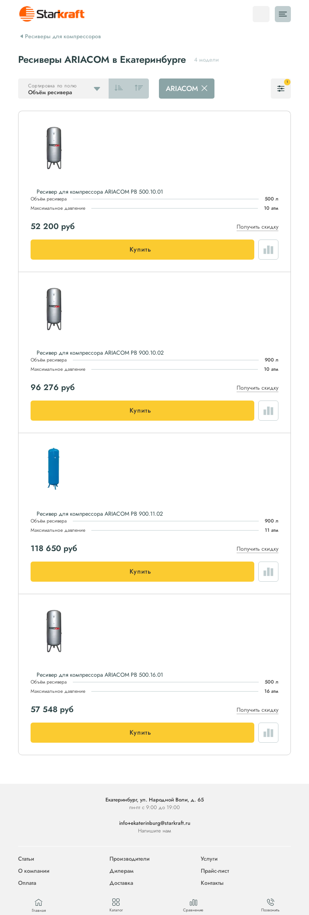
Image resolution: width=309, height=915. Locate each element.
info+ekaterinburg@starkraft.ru (154, 823)
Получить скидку (257, 227)
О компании (33, 871)
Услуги (209, 859)
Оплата (27, 883)
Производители (129, 859)
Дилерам (121, 871)
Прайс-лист (215, 871)
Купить (140, 249)
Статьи (26, 859)
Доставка (121, 883)
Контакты (212, 883)
